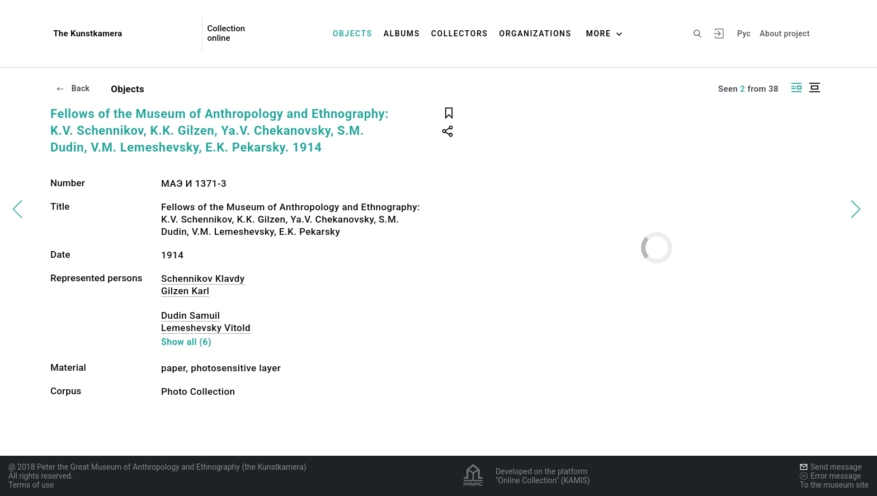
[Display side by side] (796, 87)
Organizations (535, 33)
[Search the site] (697, 33)
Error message (830, 475)
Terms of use (31, 484)
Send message (831, 466)
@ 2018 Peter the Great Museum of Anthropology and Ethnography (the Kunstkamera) (157, 466)
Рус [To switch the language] (744, 33)
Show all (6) (186, 342)
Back (72, 88)
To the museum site (834, 484)
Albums (402, 33)
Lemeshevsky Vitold (206, 327)
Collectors (459, 33)
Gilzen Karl (185, 290)
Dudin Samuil (190, 315)
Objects (353, 33)
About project (784, 33)
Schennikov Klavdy (203, 278)
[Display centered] (814, 87)
